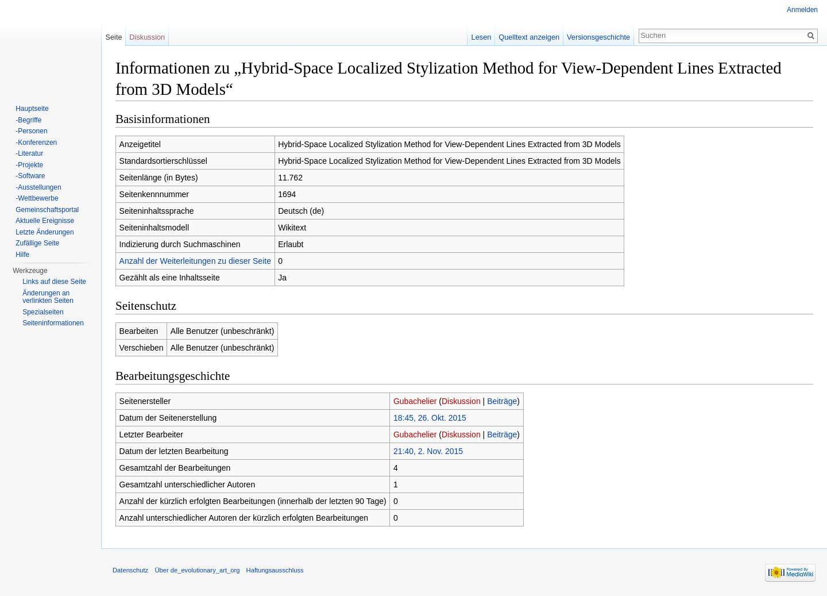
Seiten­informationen (53, 323)
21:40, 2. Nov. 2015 (428, 451)
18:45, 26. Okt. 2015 (429, 417)
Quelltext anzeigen (528, 37)
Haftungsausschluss (275, 570)
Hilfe (22, 255)
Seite (113, 37)
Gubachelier (415, 401)
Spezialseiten (42, 312)
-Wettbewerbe (37, 198)
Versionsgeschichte (598, 37)
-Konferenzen (36, 143)
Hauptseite (32, 109)
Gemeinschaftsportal (47, 210)
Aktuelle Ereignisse (45, 221)
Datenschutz (130, 570)
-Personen (31, 131)
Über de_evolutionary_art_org (196, 570)
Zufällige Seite (37, 243)
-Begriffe (28, 120)
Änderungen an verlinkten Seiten (48, 297)
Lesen (482, 37)
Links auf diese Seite (54, 282)
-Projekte (29, 165)
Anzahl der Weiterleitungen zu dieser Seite (195, 261)
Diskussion (461, 401)
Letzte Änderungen (45, 232)
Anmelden (802, 10)
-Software (30, 176)
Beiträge (502, 401)
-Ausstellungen (38, 187)
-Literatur (29, 153)
